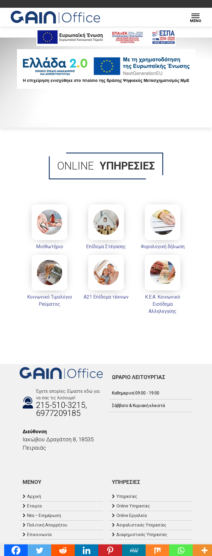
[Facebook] (23, 460)
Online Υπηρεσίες (133, 506)
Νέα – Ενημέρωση (44, 515)
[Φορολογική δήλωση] (162, 228)
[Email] (35, 460)
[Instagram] (29, 460)
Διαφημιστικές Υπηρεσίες (141, 534)
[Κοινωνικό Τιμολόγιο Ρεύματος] (49, 282)
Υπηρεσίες (126, 496)
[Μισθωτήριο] (49, 228)
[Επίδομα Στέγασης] (106, 228)
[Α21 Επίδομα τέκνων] (106, 278)
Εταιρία (34, 506)
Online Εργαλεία (131, 515)
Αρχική (34, 496)
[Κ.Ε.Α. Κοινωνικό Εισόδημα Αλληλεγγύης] (162, 285)
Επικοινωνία (39, 534)
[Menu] (195, 17)
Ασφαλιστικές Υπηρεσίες (141, 525)
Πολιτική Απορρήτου (47, 525)
